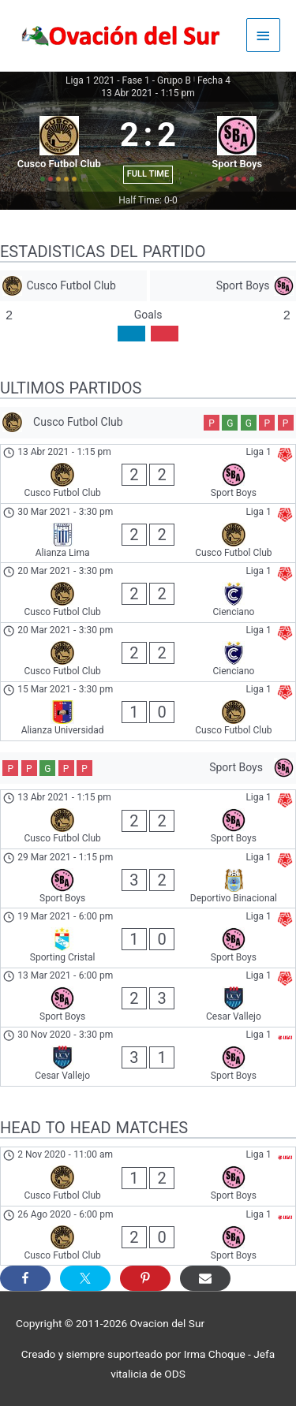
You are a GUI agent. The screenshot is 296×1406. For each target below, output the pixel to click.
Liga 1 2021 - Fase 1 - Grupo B (128, 80)
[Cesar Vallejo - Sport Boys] (148, 1056)
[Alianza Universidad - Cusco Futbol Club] (148, 711)
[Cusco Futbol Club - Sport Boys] (148, 474)
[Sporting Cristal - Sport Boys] (148, 937)
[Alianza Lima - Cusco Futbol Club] (148, 533)
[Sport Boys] (223, 285)
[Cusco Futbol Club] (73, 285)
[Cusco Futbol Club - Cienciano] (148, 592)
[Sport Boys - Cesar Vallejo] (148, 997)
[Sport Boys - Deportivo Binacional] (148, 878)
